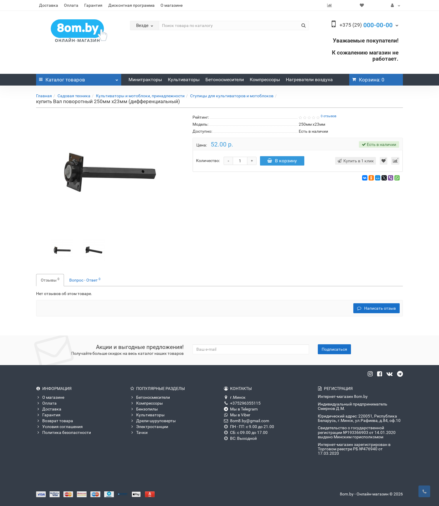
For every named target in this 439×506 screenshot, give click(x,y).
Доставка (48, 5)
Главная (44, 95)
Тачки (139, 432)
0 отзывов (328, 116)
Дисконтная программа (131, 5)
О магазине (172, 5)
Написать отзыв (376, 308)
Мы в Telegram (241, 409)
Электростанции (149, 426)
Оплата (71, 5)
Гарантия (93, 5)
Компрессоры (265, 79)
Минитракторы (145, 79)
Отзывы (50, 279)
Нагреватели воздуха (309, 79)
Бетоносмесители (224, 79)
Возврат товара (54, 420)
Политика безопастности (63, 432)
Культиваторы (184, 79)
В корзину (282, 160)
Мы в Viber (237, 415)
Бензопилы (144, 409)
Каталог (78, 78)
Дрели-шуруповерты (153, 420)
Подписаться (334, 349)
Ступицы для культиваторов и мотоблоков (231, 95)
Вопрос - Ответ (84, 279)
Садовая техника (74, 95)
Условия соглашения (59, 426)
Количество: (208, 160)
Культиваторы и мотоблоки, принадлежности (140, 95)
